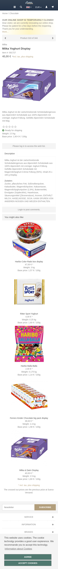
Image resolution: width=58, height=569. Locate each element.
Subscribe (45, 507)
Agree (27, 557)
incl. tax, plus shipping (23, 56)
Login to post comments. (29, 209)
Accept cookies (27, 563)
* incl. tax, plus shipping (29, 485)
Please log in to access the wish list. (29, 146)
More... (5, 32)
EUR (37, 7)
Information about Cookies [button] (18, 549)
